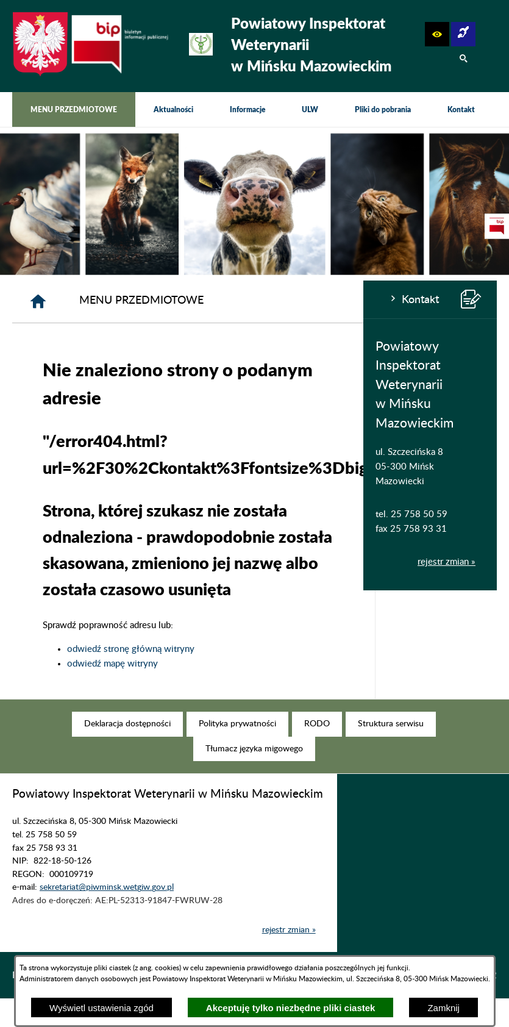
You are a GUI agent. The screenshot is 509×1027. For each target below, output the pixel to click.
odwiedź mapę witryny (234, 663)
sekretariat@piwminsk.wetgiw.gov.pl (107, 906)
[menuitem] (73, 109)
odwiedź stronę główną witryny (252, 649)
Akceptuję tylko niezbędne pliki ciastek (291, 1008)
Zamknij (443, 1008)
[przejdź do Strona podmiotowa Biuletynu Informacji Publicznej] (497, 226)
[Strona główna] (160, 302)
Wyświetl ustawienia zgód (101, 1008)
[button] (437, 34)
